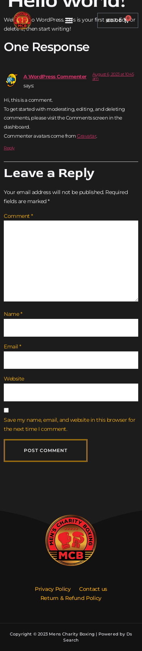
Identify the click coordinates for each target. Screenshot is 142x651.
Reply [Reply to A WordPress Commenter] (9, 148)
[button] (68, 20)
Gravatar (86, 136)
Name (13, 314)
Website (14, 378)
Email (12, 346)
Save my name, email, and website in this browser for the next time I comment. (69, 424)
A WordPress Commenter (55, 76)
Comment (18, 216)
